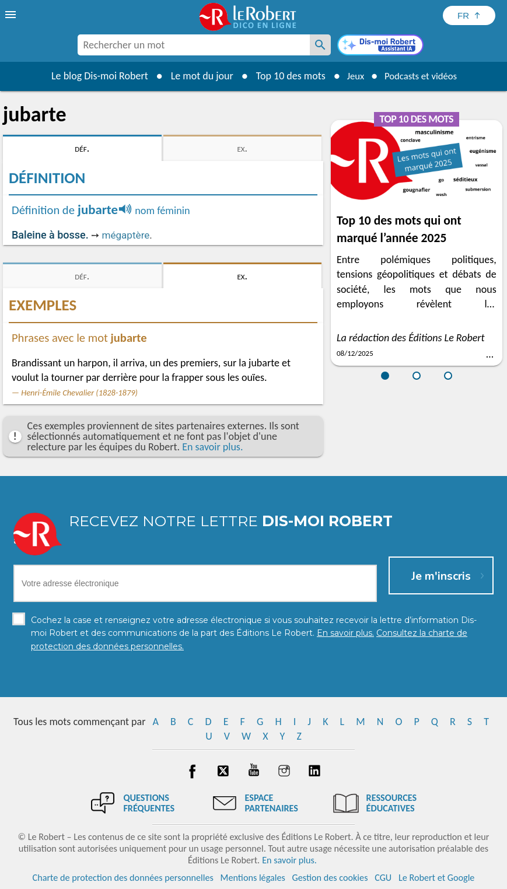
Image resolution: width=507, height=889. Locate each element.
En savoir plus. (212, 446)
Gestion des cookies (330, 877)
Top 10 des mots (284, 75)
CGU (383, 877)
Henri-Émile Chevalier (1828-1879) (79, 392)
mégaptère (125, 235)
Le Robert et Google (436, 877)
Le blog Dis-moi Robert (94, 75)
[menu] (11, 14)
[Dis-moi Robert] (380, 46)
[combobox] (194, 44)
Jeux (351, 75)
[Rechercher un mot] (320, 44)
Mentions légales (253, 877)
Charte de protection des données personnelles (123, 877)
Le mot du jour (196, 75)
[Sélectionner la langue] (469, 15)
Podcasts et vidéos (422, 75)
